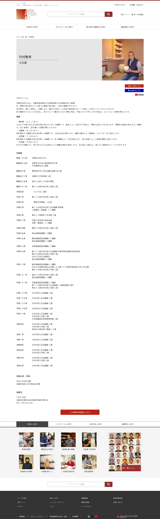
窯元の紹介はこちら (134, 90)
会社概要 (75, 516)
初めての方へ (120, 5)
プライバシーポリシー (37, 516)
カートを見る (139, 14)
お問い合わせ (117, 502)
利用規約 (22, 516)
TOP (17, 37)
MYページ (125, 14)
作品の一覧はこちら (134, 86)
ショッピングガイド (56, 502)
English (139, 5)
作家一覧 (24, 37)
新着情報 (84, 498)
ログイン (21, 506)
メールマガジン (86, 506)
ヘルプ (51, 506)
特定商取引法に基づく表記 (58, 516)
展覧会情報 (85, 502)
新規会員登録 (117, 498)
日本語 (132, 5)
